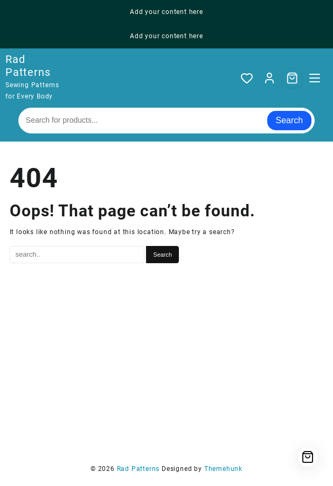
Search (289, 120)
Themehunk (223, 469)
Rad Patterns (27, 66)
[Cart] (292, 78)
